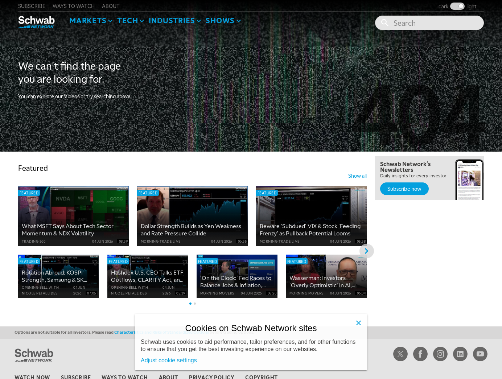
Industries (172, 20)
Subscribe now (404, 188)
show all (357, 175)
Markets (88, 20)
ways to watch (74, 6)
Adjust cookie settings (169, 360)
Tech (127, 20)
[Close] (358, 323)
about (111, 6)
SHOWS (220, 20)
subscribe (31, 6)
